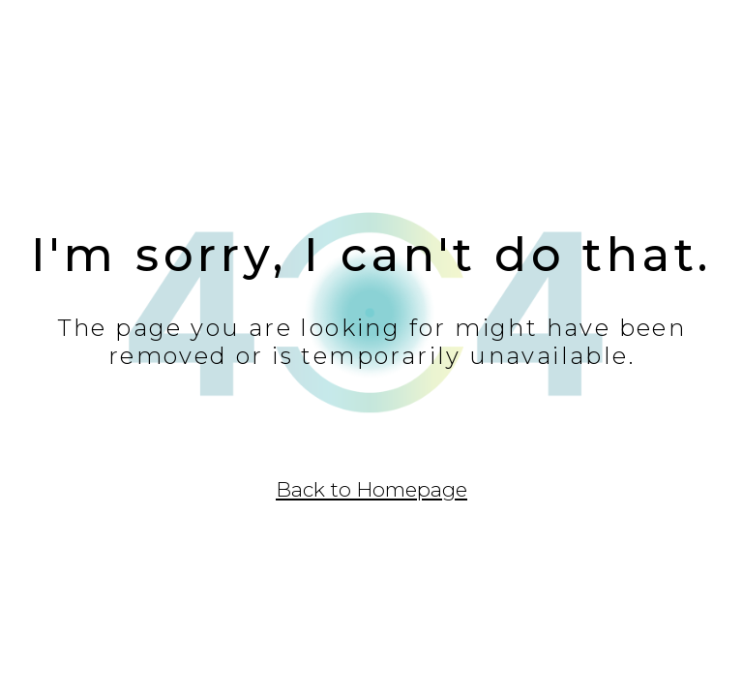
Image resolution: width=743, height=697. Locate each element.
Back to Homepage (371, 489)
